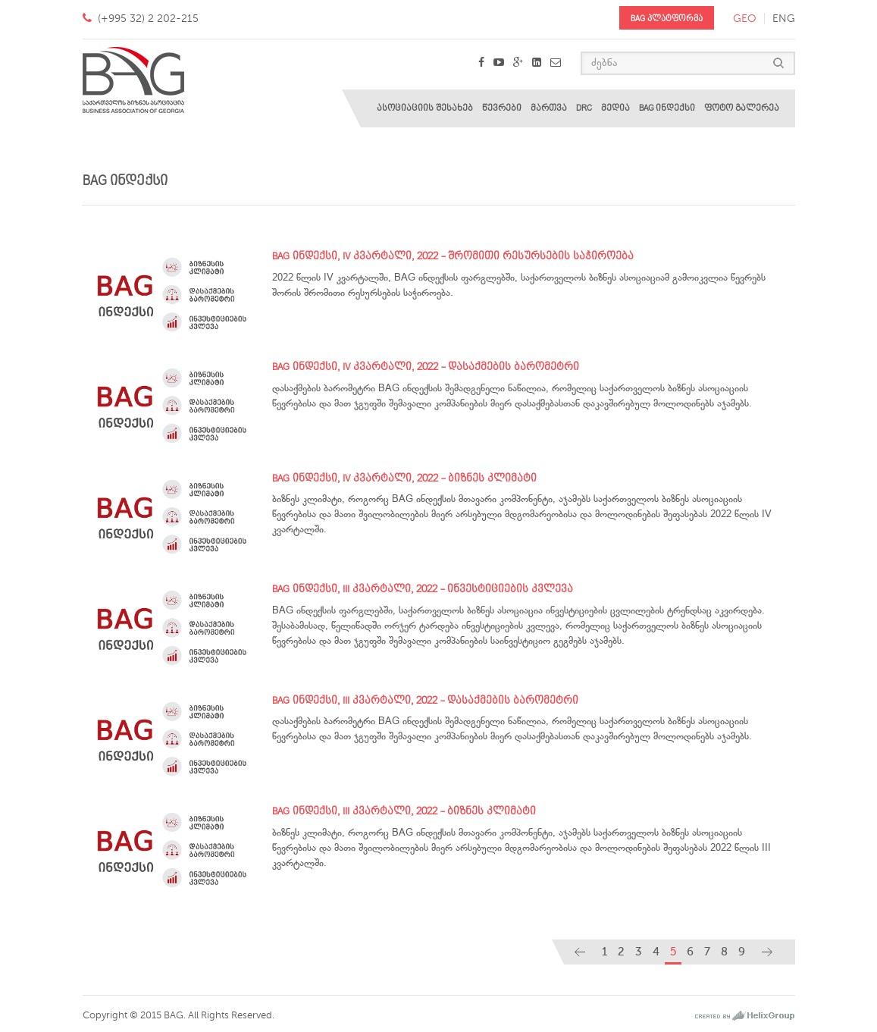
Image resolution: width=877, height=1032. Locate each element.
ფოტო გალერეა (741, 108)
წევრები (502, 108)
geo (744, 18)
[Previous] (580, 952)
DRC (584, 108)
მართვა (549, 108)
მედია (615, 108)
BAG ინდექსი (667, 108)
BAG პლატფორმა (667, 19)
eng (783, 18)
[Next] (767, 952)
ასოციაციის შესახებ (425, 108)
